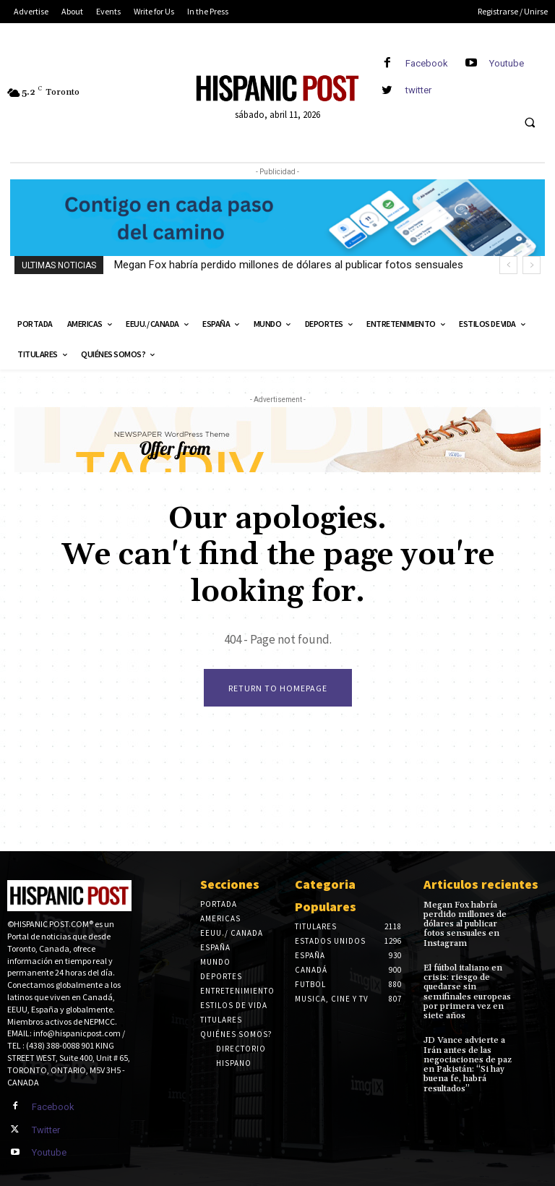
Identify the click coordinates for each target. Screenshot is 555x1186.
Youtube (506, 63)
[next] (531, 265)
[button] (530, 123)
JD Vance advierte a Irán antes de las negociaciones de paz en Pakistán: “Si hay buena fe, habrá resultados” (467, 1064)
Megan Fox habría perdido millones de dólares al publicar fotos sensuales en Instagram (465, 924)
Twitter (46, 1130)
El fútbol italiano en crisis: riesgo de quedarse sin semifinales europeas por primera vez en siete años (467, 991)
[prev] (508, 265)
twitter (418, 90)
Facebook (426, 63)
